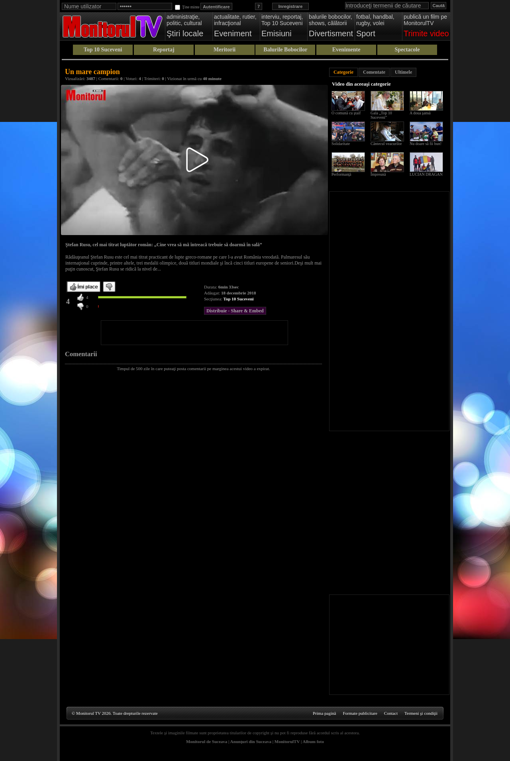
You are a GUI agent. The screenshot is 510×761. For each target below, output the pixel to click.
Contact (391, 713)
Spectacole (407, 50)
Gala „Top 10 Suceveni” (381, 115)
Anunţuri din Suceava (250, 741)
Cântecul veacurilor (386, 143)
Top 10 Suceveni (103, 50)
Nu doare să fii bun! (425, 143)
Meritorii (224, 50)
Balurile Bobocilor (285, 50)
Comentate (374, 72)
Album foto (313, 741)
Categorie (343, 72)
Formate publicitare (360, 713)
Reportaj (164, 50)
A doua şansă (420, 113)
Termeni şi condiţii (420, 713)
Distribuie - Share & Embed (235, 311)
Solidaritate (341, 143)
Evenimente (346, 50)
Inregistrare (291, 6)
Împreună (378, 174)
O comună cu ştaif (346, 113)
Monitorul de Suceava (206, 741)
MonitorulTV (287, 741)
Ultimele (403, 72)
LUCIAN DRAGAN (426, 174)
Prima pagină (324, 713)
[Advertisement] (194, 333)
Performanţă (341, 174)
